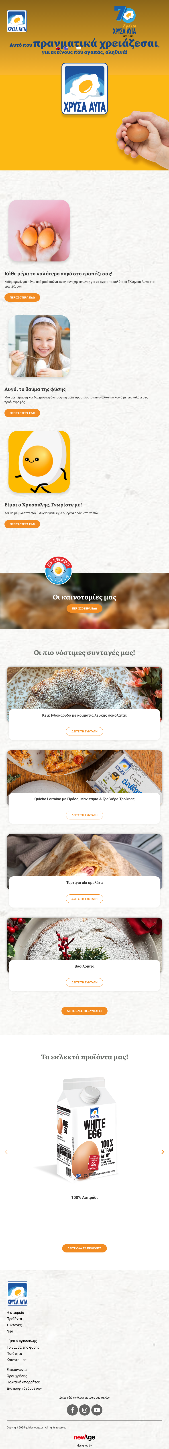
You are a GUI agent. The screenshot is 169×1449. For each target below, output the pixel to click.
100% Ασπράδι (84, 1197)
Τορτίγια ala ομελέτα (84, 882)
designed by (84, 1445)
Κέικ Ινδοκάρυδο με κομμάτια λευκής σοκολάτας (84, 715)
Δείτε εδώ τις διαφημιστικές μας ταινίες (84, 1397)
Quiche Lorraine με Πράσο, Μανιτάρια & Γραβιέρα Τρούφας (84, 799)
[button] (78, 48)
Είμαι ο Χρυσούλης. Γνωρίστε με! (43, 504)
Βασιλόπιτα (84, 966)
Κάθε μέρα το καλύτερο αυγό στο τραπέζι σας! (58, 273)
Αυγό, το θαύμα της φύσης (35, 388)
